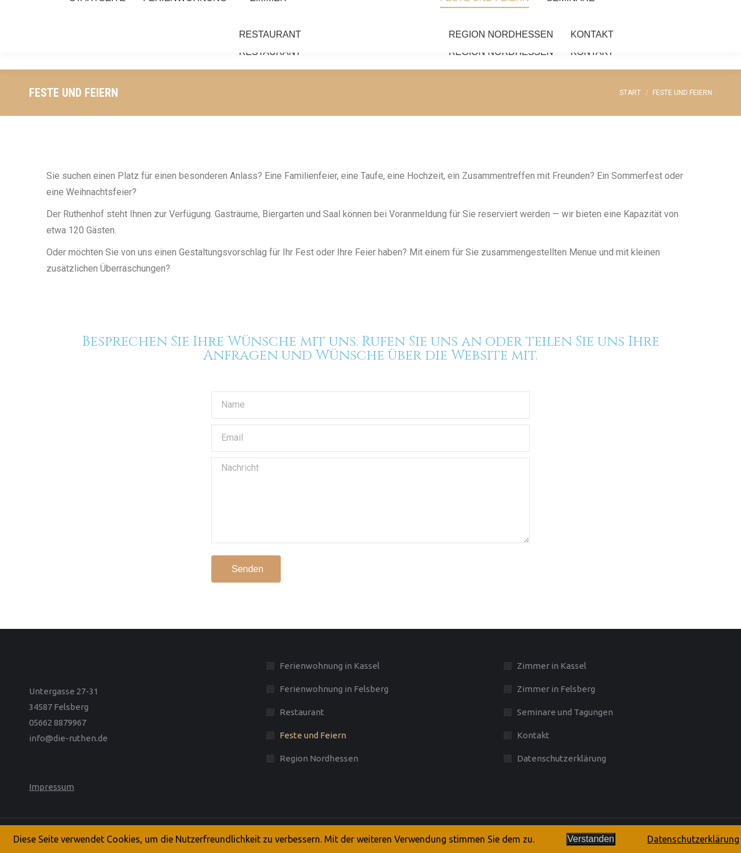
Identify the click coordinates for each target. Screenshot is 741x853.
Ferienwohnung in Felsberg (334, 689)
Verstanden (590, 839)
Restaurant (302, 712)
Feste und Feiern (313, 735)
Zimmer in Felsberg (556, 689)
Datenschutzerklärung (561, 758)
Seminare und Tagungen (565, 712)
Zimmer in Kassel (551, 666)
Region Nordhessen (319, 758)
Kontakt (533, 735)
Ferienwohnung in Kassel (330, 666)
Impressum (51, 787)
